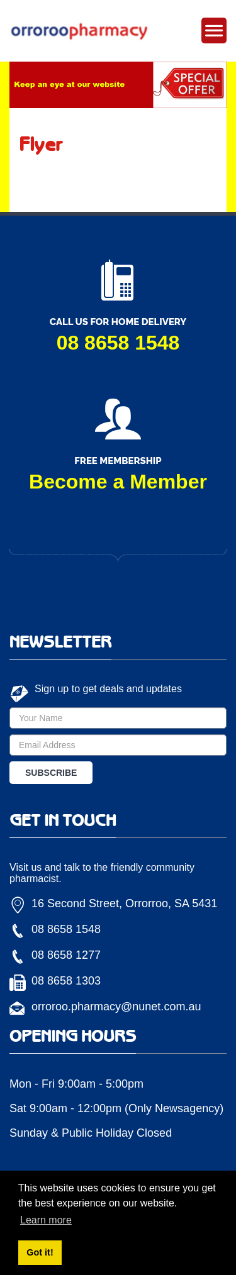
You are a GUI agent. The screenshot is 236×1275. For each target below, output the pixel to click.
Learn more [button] (46, 1220)
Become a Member (118, 481)
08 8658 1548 (118, 342)
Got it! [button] (39, 1252)
